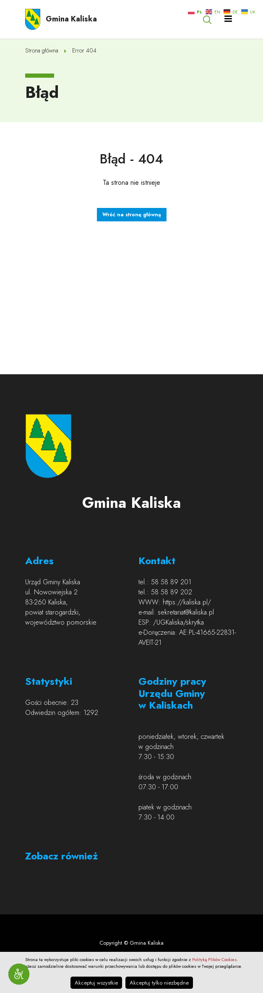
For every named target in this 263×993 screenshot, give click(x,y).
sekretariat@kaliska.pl (186, 612)
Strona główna (41, 50)
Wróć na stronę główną (131, 214)
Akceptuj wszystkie (96, 983)
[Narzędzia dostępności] (18, 974)
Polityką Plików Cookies (214, 959)
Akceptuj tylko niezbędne (159, 983)
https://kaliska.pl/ (187, 602)
